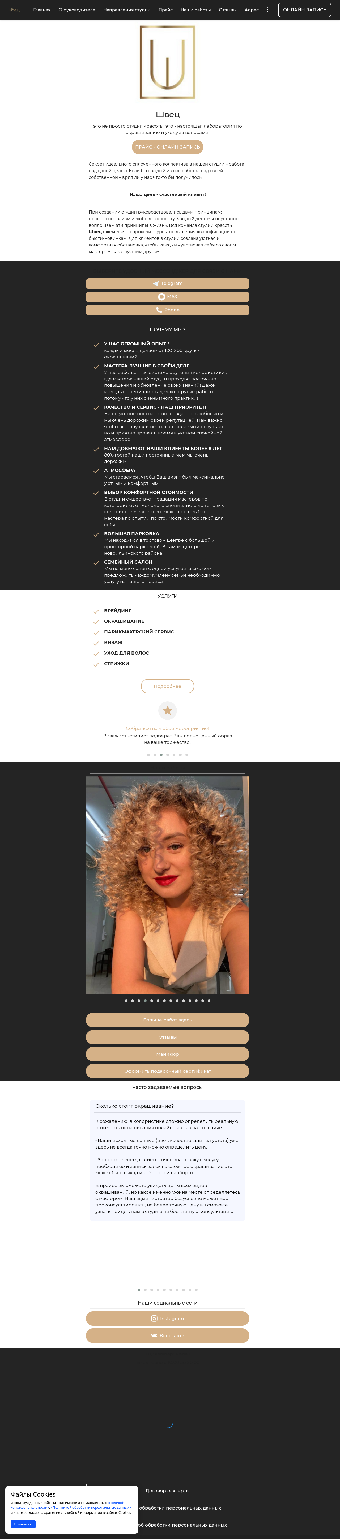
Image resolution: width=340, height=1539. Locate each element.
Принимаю (23, 1524)
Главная (42, 9)
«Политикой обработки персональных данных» (91, 1507)
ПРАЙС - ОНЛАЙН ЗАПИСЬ (167, 147)
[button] (148, 748)
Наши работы (196, 9)
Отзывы (228, 9)
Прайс (166, 9)
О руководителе (77, 9)
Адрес (252, 9)
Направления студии (127, 9)
